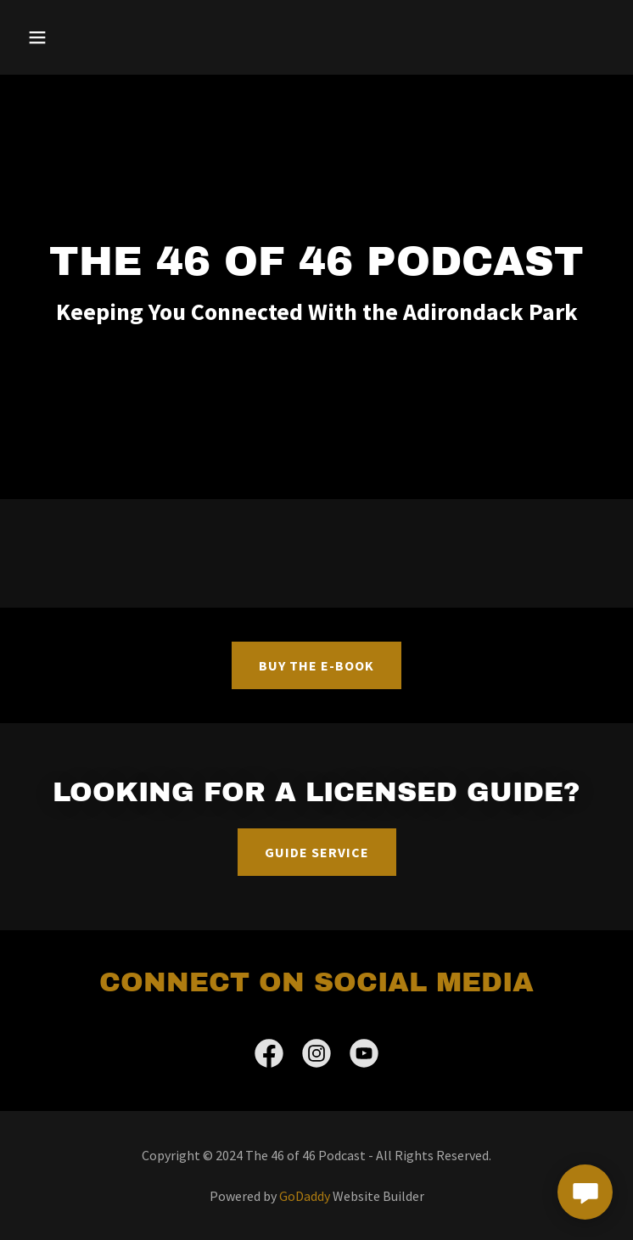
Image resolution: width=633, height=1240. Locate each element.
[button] (88, 37)
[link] (269, 1056)
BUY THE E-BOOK (316, 665)
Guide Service (317, 852)
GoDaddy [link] (304, 1195)
